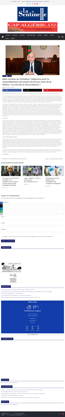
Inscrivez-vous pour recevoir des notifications (9, 382)
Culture (52, 35)
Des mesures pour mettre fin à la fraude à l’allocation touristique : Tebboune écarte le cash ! (17, 289)
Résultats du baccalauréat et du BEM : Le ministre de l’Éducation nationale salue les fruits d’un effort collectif (38, 2)
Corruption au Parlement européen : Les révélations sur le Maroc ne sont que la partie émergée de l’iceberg (10, 181)
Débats (13, 38)
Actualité (7, 35)
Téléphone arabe (31, 35)
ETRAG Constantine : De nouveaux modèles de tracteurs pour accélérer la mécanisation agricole (27, 393)
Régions (40, 35)
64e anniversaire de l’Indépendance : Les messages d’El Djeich (12, 293)
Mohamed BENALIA (4, 391)
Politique (14, 35)
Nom (3, 217)
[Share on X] (32, 90)
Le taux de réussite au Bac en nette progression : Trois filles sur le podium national (16, 295)
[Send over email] (1, 211)
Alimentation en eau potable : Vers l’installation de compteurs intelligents (53, 180)
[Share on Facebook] (12, 90)
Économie (22, 35)
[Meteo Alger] (32, 326)
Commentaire (5, 202)
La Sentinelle (11, 87)
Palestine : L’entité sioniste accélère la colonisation (54, 158)
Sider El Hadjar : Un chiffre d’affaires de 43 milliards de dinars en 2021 (14, 158)
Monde (45, 35)
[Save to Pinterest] (53, 90)
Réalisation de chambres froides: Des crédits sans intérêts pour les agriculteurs (25, 397)
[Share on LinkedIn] (1, 208)
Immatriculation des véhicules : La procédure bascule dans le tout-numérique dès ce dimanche (25, 389)
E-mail (3, 223)
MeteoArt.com (35, 334)
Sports (7, 38)
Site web (3, 229)
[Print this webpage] (1, 214)
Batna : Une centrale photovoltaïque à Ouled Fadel (14, 395)
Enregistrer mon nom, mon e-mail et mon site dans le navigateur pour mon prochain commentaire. (28, 236)
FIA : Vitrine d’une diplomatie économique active (19, 391)
